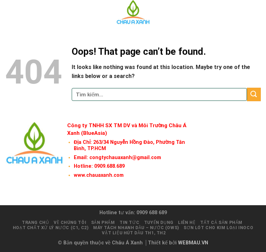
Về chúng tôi (70, 222)
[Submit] (254, 94)
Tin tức (129, 222)
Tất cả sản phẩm (221, 222)
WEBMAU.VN (193, 243)
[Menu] (256, 12)
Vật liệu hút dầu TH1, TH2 (134, 233)
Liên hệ (186, 222)
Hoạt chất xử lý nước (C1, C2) (51, 227)
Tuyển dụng (159, 222)
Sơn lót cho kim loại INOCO (218, 227)
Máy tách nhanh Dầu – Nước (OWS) (136, 227)
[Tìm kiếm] (244, 12)
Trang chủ (35, 222)
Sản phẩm (103, 222)
